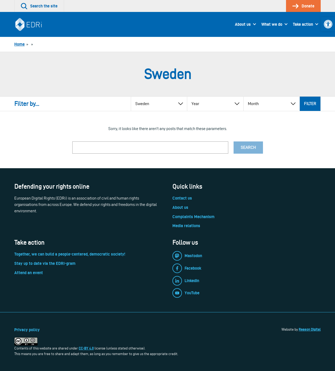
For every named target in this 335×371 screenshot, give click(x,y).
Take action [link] (303, 24)
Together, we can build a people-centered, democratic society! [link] (69, 254)
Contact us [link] (182, 198)
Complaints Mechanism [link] (193, 216)
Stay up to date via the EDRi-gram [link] (44, 263)
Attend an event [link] (28, 272)
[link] (328, 24)
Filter (310, 103)
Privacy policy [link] (27, 329)
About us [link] (243, 24)
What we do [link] (271, 24)
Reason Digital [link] (310, 329)
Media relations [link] (186, 225)
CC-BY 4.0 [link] (86, 348)
